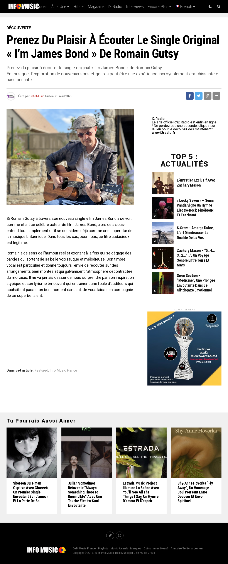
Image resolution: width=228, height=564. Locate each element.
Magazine (96, 6)
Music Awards (119, 548)
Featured (41, 370)
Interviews (135, 6)
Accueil (41, 6)
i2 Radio (115, 6)
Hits (77, 6)
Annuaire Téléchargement (187, 548)
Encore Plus (158, 6)
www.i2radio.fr (164, 133)
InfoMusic (37, 96)
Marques (135, 548)
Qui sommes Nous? (156, 548)
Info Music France (63, 370)
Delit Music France (84, 548)
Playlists (103, 548)
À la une (58, 6)
